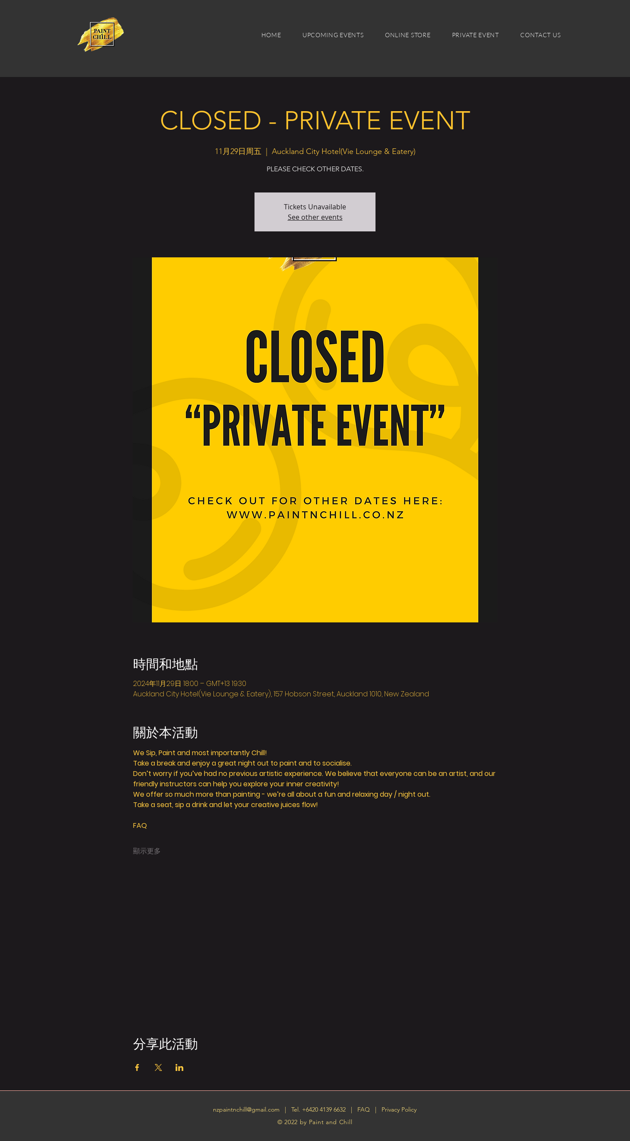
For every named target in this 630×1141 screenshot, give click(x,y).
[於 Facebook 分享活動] (137, 1067)
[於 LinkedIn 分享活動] (179, 1067)
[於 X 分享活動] (158, 1067)
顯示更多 (147, 851)
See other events (315, 217)
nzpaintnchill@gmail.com (246, 1109)
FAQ (364, 1109)
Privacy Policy (399, 1109)
